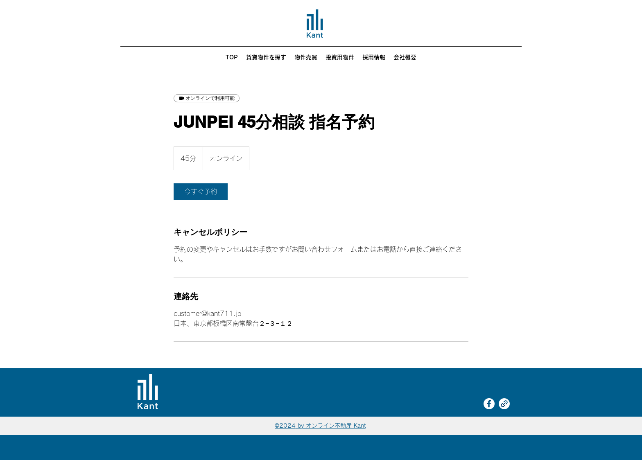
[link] (201, 191)
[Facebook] (489, 403)
